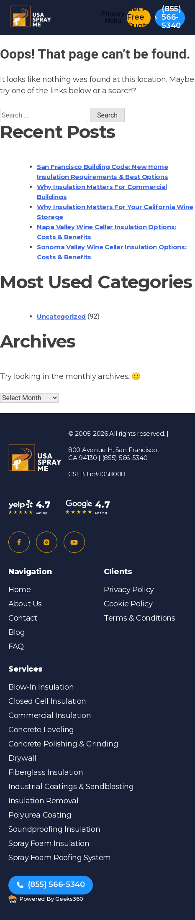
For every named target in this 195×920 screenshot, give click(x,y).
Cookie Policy (128, 603)
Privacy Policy (129, 589)
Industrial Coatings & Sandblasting (71, 786)
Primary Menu (112, 17)
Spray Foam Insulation (48, 843)
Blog (16, 632)
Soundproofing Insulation (54, 829)
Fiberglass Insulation (45, 772)
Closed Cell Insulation (47, 701)
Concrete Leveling (41, 729)
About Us (25, 603)
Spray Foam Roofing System (59, 857)
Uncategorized (61, 316)
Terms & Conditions (139, 618)
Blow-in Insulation (41, 687)
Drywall (22, 758)
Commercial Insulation (49, 715)
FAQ (16, 646)
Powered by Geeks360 (45, 899)
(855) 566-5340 (168, 17)
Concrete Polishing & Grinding (63, 744)
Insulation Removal (43, 800)
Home (19, 589)
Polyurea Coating (39, 815)
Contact (22, 618)
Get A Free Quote (139, 17)
